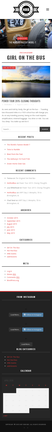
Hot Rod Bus (12, 250)
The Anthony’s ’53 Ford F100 (18, 159)
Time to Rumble (13, 149)
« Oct (5, 416)
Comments (13, 277)
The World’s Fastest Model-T (22, 42)
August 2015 (12, 224)
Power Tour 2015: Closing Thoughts (21, 101)
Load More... (15, 315)
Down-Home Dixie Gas (16, 163)
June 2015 (11, 230)
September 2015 (13, 221)
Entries (11, 274)
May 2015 (11, 233)
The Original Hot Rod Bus (25, 178)
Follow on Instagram (33, 315)
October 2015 (12, 218)
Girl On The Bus (9, 68)
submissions (22, 38)
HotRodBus (8, 104)
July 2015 (10, 227)
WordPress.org (13, 280)
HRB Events (11, 253)
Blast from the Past (15, 154)
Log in (9, 271)
